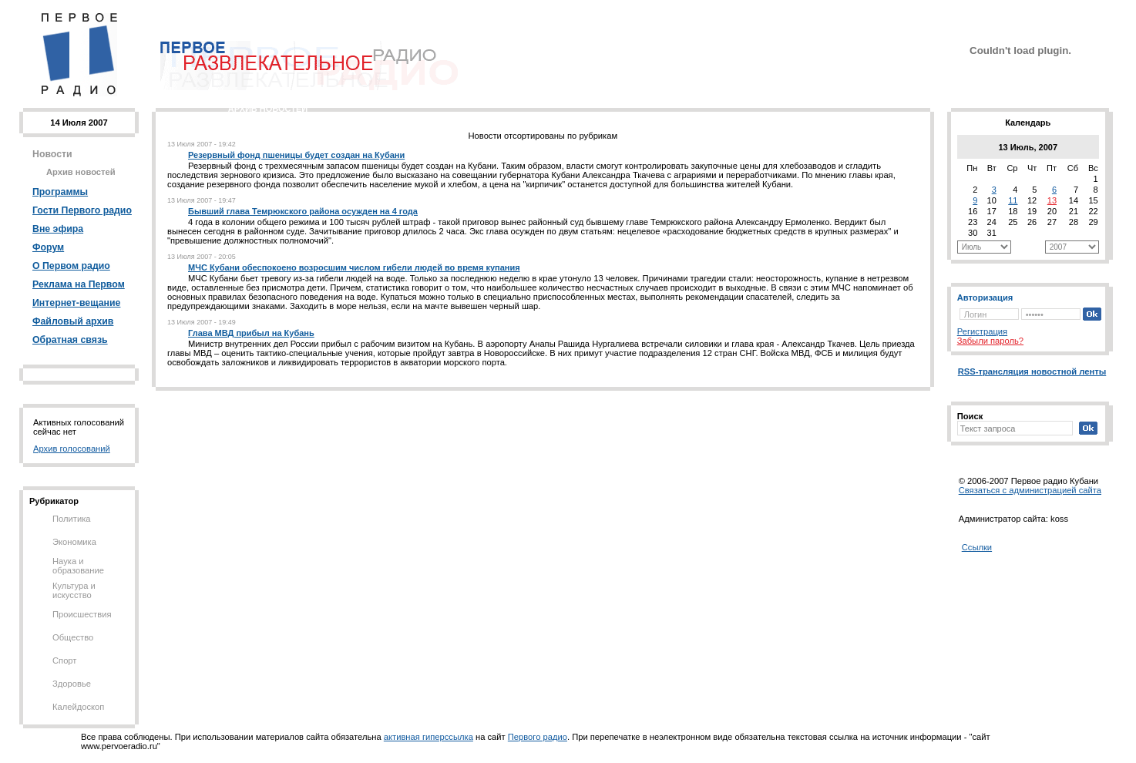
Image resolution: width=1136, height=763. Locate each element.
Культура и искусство (74, 590)
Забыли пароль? (990, 340)
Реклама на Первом (78, 284)
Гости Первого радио (82, 210)
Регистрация (982, 331)
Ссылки (977, 547)
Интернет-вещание (76, 302)
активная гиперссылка (428, 736)
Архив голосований (71, 448)
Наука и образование (78, 565)
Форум (48, 247)
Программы (60, 192)
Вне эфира (57, 229)
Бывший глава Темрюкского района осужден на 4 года (303, 211)
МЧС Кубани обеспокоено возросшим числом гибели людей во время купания (354, 267)
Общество (72, 637)
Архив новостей (81, 171)
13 (1052, 200)
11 (1012, 200)
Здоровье (71, 683)
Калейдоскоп (78, 706)
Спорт (64, 660)
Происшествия (82, 614)
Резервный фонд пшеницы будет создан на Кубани (296, 155)
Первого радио (537, 736)
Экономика (74, 541)
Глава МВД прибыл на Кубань (251, 333)
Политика (71, 518)
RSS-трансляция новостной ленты (1032, 371)
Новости (52, 154)
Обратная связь (70, 339)
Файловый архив (72, 321)
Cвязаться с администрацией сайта (1030, 490)
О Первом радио (71, 265)
